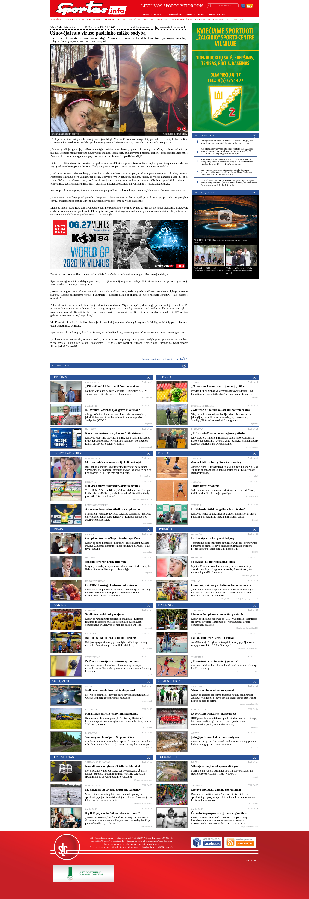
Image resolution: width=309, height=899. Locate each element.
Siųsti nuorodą (139, 27)
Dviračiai (133, 19)
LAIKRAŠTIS (174, 14)
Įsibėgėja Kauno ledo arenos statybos (215, 737)
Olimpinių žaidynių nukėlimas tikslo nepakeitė (221, 585)
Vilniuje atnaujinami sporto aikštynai (215, 766)
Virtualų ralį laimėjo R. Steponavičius (109, 737)
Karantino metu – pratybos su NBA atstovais (114, 433)
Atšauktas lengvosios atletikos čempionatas (112, 509)
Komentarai (179, 27)
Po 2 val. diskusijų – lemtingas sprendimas (112, 661)
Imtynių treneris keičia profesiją (106, 561)
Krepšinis (57, 19)
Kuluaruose (235, 19)
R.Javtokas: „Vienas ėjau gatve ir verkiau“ (112, 410)
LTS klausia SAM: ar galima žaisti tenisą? (218, 509)
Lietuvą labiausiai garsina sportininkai (216, 789)
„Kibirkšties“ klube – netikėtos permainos (112, 386)
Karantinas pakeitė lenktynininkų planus (111, 713)
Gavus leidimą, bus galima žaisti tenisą (216, 462)
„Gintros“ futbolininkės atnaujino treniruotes (220, 410)
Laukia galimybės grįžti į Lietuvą (212, 637)
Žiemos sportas (195, 19)
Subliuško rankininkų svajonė (104, 614)
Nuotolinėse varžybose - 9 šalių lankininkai (112, 766)
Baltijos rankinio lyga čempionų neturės (110, 637)
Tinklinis (161, 19)
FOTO (202, 14)
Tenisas (109, 19)
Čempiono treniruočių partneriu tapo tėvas (112, 538)
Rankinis (147, 19)
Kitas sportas (216, 19)
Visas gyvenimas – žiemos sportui (212, 690)
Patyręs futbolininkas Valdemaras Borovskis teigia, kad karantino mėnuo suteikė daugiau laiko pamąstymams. (227, 141)
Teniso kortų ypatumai (205, 485)
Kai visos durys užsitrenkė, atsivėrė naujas (112, 485)
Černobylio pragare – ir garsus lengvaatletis (219, 813)
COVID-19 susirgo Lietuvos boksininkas (111, 585)
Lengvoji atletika (90, 19)
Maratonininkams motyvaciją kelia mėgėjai (113, 462)
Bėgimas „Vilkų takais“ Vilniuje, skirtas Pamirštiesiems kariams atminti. (240, 270)
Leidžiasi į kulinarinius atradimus (213, 561)
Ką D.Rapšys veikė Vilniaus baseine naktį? (112, 813)
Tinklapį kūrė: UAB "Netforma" (157, 847)
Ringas (121, 19)
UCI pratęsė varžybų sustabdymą (212, 538)
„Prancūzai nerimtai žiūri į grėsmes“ (214, 661)
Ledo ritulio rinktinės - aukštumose (213, 713)
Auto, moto (176, 19)
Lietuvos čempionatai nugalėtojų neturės (217, 614)
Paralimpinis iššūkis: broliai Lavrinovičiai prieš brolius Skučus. (209, 269)
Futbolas (71, 19)
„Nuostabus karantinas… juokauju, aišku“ (218, 386)
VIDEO (190, 14)
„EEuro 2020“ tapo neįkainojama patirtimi (218, 433)
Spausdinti (162, 27)
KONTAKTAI (217, 14)
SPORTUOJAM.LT (152, 14)
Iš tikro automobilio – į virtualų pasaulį (110, 690)
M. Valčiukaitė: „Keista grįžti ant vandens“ (113, 789)
